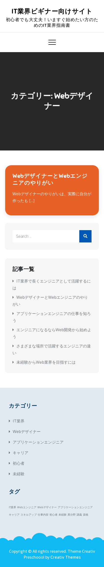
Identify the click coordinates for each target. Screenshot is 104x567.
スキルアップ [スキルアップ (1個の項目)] (29, 514)
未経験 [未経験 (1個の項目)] (62, 514)
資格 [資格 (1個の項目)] (85, 514)
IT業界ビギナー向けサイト (52, 11)
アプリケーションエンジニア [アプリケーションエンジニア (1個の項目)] (75, 507)
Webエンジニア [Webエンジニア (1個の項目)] (26, 507)
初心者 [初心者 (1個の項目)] (53, 514)
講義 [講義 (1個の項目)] (79, 514)
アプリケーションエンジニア (38, 442)
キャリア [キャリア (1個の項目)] (14, 514)
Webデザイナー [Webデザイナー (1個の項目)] (47, 507)
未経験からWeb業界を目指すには (46, 362)
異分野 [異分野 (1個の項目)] (72, 514)
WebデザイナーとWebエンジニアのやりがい (50, 179)
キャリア (20, 452)
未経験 (18, 474)
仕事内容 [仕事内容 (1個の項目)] (43, 514)
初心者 (18, 463)
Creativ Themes (65, 557)
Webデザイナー (27, 431)
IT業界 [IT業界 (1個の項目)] (12, 507)
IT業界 (18, 421)
